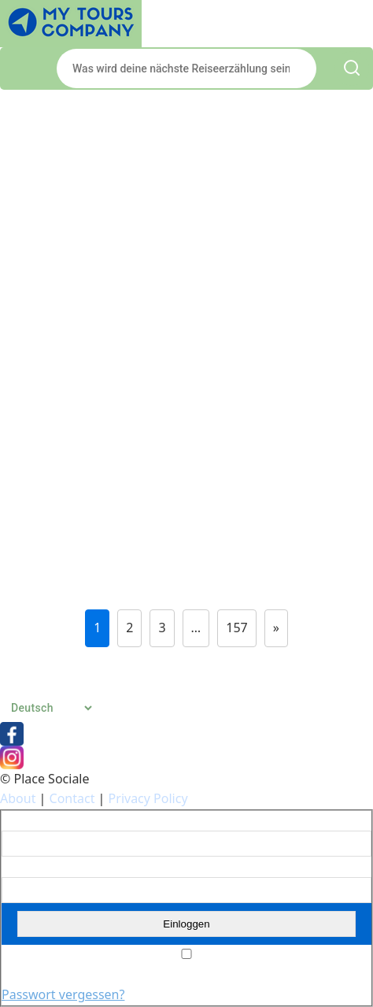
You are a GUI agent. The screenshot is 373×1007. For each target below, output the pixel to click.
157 (236, 627)
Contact (72, 798)
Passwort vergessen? (63, 994)
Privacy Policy (148, 798)
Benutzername (37, 821)
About (17, 798)
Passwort (24, 867)
